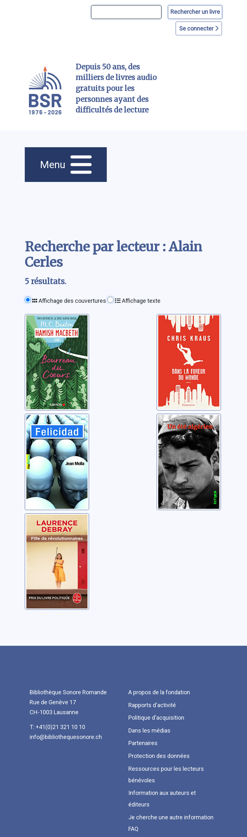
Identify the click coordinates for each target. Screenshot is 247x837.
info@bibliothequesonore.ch (66, 737)
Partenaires (143, 743)
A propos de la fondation (159, 692)
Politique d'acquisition (156, 717)
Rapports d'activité (152, 705)
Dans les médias (149, 730)
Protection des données (159, 755)
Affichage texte (137, 300)
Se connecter (198, 28)
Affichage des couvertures (69, 300)
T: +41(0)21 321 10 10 (57, 727)
